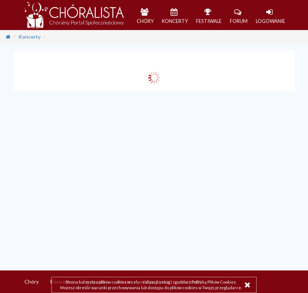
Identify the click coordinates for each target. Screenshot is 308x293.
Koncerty (29, 36)
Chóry (31, 281)
